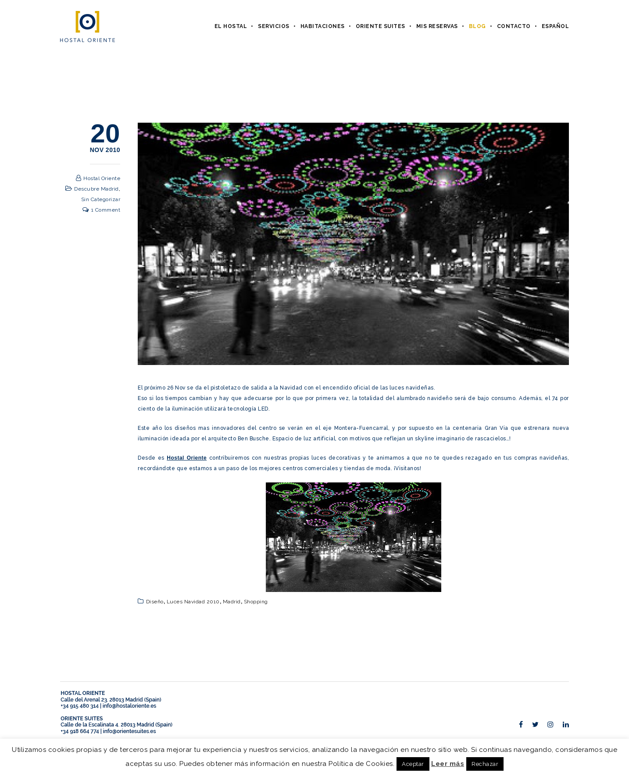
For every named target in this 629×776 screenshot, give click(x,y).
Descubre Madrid (96, 189)
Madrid (232, 602)
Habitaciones (322, 26)
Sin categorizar (101, 199)
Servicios (273, 26)
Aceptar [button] (413, 764)
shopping (256, 602)
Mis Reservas (437, 26)
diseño (155, 602)
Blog (477, 26)
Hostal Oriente (101, 178)
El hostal (230, 26)
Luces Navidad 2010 (193, 602)
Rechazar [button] (485, 764)
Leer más (447, 764)
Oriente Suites (380, 26)
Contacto (514, 26)
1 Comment (106, 210)
